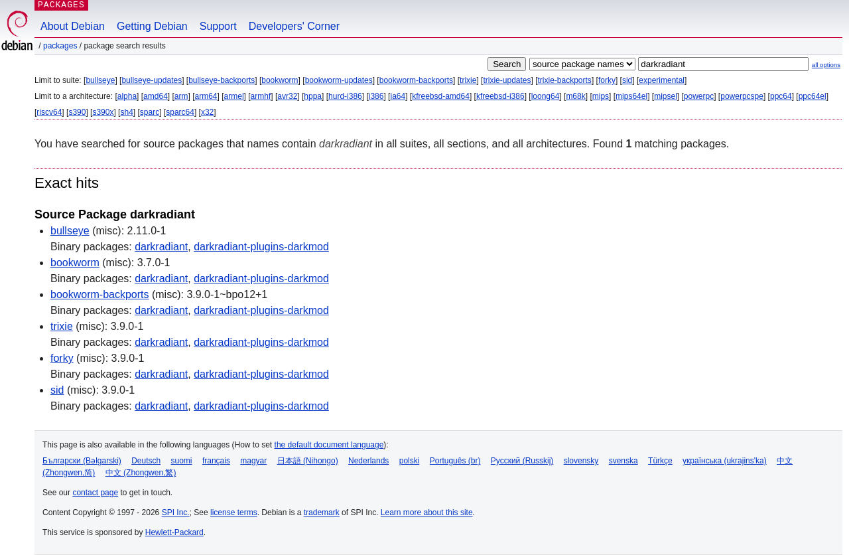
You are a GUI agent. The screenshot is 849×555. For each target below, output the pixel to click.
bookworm (279, 80)
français (216, 460)
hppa (313, 96)
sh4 (126, 112)
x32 (207, 112)
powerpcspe (741, 96)
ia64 (397, 96)
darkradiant (161, 246)
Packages (60, 45)
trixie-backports (565, 80)
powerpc (699, 96)
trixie (468, 80)
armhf (261, 96)
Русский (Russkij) (522, 460)
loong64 (545, 96)
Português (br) (455, 460)
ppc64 (781, 96)
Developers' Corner (294, 26)
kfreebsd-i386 (500, 96)
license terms (233, 512)
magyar (253, 460)
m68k (575, 96)
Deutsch (146, 460)
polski (409, 460)
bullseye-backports (221, 80)
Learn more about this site (427, 512)
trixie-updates (507, 80)
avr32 (287, 96)
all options (826, 64)
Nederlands (368, 460)
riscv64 (49, 112)
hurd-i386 (345, 96)
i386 (376, 96)
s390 (77, 112)
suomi (181, 460)
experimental (662, 80)
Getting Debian (152, 26)
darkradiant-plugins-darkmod (261, 246)
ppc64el (812, 96)
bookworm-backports (416, 80)
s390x (102, 112)
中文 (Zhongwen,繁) (140, 472)
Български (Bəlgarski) (81, 460)
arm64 (206, 96)
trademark (322, 512)
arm (181, 96)
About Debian (72, 26)
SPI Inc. (176, 512)
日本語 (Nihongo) (307, 460)
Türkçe (660, 460)
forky (607, 80)
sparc (149, 112)
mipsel (665, 96)
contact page (95, 492)
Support (218, 26)
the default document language (329, 444)
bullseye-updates (151, 80)
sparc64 (180, 112)
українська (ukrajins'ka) (725, 460)
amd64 (155, 96)
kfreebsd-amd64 (441, 96)
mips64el (631, 96)
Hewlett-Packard (174, 532)
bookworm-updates (339, 80)
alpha (127, 96)
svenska (623, 460)
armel (234, 96)
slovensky (581, 460)
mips (600, 96)
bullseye (100, 80)
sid (627, 80)
